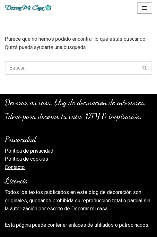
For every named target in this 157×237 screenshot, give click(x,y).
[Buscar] (71, 68)
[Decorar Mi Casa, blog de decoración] (28, 7)
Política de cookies (26, 159)
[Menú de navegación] (144, 8)
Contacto (15, 167)
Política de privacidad (29, 151)
